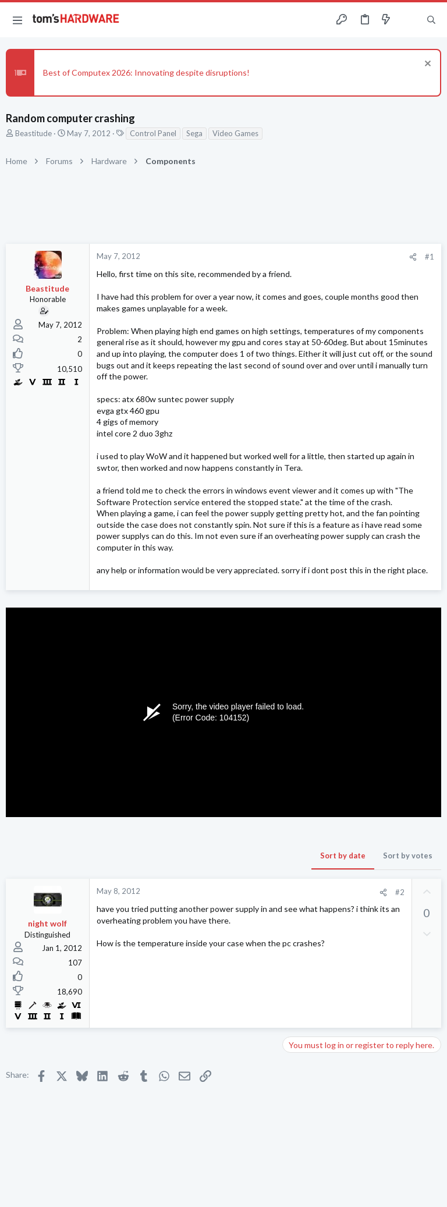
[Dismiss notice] (426, 65)
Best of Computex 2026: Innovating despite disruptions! (146, 72)
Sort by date (343, 855)
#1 (429, 256)
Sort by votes (407, 855)
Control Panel (153, 133)
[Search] (431, 20)
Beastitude (33, 133)
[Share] (413, 256)
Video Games (235, 133)
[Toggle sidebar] (408, 19)
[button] (17, 20)
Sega (194, 133)
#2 (400, 892)
